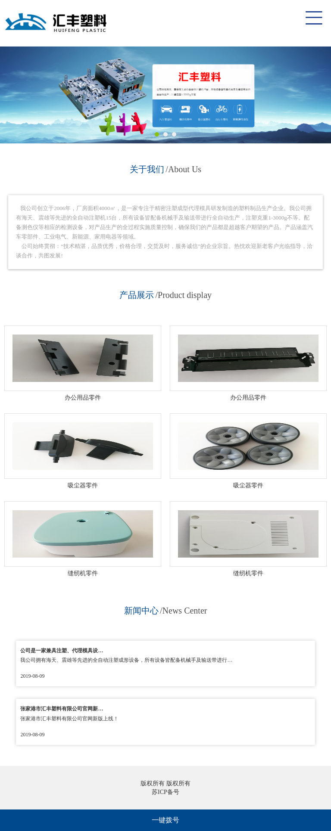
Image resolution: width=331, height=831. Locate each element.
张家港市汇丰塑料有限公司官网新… (61, 709)
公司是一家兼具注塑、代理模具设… (61, 651)
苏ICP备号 (165, 792)
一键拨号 (165, 820)
